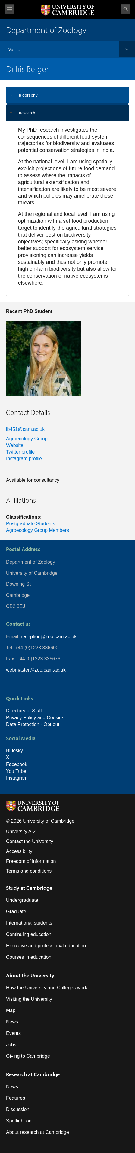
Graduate (16, 911)
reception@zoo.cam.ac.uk (49, 636)
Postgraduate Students (30, 523)
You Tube (16, 771)
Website (15, 445)
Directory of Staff (24, 710)
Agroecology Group (27, 438)
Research (27, 112)
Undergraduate (22, 900)
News (12, 1021)
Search (125, 9)
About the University (30, 975)
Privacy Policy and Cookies (35, 717)
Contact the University (29, 841)
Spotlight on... (21, 1120)
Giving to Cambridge (28, 1056)
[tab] (67, 95)
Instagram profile (24, 458)
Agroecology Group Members (37, 530)
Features (15, 1098)
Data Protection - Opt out (32, 724)
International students (29, 922)
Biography (28, 95)
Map (10, 1010)
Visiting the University (29, 999)
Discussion (17, 1109)
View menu (9, 9)
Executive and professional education (46, 945)
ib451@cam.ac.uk (25, 429)
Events (13, 1033)
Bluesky (14, 750)
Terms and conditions (29, 871)
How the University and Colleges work (46, 987)
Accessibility (19, 851)
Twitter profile (20, 451)
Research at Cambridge (33, 1074)
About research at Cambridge (37, 1132)
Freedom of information (31, 861)
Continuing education (28, 934)
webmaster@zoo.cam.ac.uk (36, 669)
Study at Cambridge (29, 887)
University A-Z (21, 831)
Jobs (11, 1044)
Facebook (16, 764)
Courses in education (28, 957)
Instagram (16, 778)
